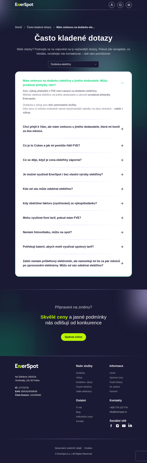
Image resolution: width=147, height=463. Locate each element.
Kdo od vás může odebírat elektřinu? (73, 189)
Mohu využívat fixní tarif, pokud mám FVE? (73, 218)
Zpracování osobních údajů (68, 448)
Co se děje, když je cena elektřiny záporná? (73, 160)
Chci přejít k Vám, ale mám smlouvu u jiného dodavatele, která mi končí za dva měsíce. (73, 129)
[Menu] (129, 5)
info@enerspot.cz (118, 412)
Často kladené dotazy (39, 27)
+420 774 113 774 (118, 407)
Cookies (88, 448)
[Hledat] (120, 5)
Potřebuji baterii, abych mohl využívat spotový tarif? (73, 247)
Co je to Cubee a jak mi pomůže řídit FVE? (73, 146)
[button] (112, 5)
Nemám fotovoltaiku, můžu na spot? (73, 232)
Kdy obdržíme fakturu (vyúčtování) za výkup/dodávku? (73, 203)
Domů (18, 27)
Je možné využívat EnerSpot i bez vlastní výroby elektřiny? (73, 174)
